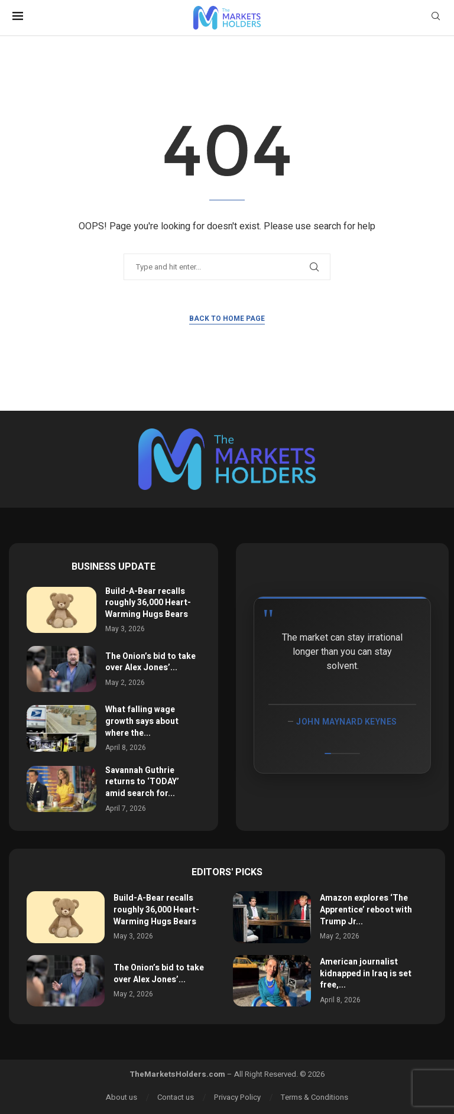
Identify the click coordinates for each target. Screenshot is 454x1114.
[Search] (436, 18)
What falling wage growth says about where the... (142, 721)
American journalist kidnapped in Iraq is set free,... (365, 973)
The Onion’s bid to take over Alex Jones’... (150, 662)
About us (121, 1097)
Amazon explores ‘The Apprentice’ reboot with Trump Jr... (366, 909)
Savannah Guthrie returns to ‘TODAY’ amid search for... (142, 782)
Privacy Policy (237, 1097)
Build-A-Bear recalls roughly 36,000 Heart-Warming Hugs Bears (148, 603)
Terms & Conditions (314, 1097)
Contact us (175, 1097)
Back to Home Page (227, 318)
